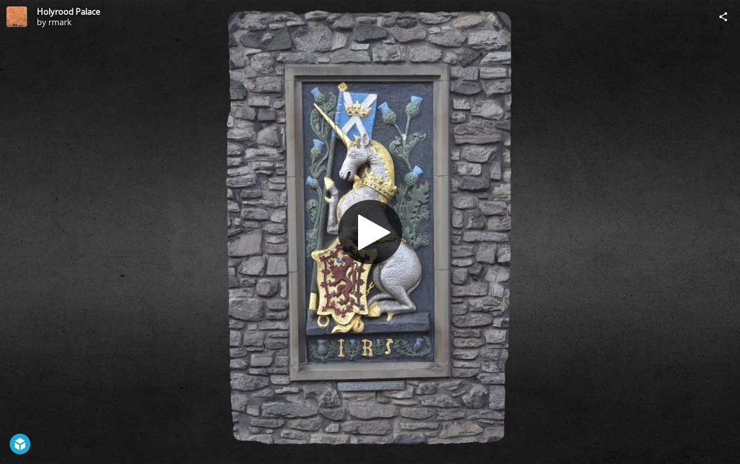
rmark (60, 22)
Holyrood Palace (68, 11)
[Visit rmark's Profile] (16, 16)
